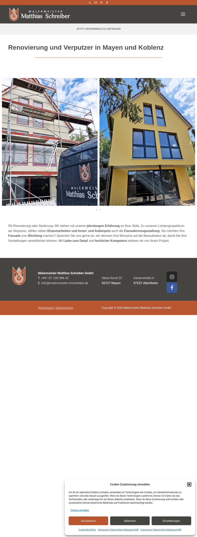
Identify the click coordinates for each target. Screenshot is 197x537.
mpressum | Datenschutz (56, 308)
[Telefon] (90, 2)
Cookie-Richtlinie (87, 529)
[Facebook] (107, 2)
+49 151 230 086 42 (55, 278)
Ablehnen (130, 520)
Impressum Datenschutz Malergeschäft (118, 529)
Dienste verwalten (80, 510)
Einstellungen (171, 520)
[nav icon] (183, 14)
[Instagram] (101, 2)
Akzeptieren (88, 520)
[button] (189, 484)
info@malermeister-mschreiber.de (64, 283)
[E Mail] (95, 2)
